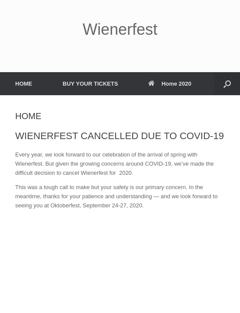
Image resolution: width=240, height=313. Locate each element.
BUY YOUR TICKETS (90, 83)
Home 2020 (169, 83)
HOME (23, 83)
